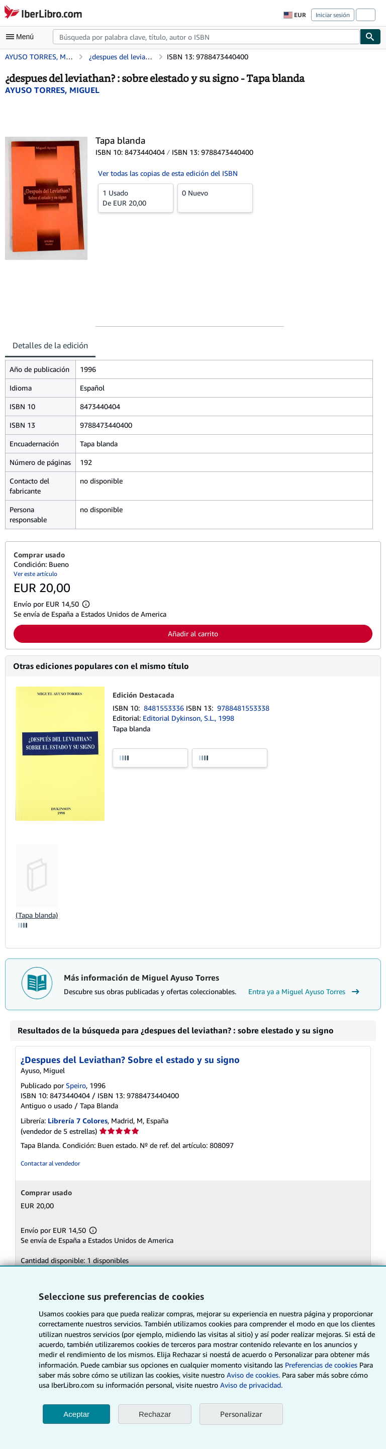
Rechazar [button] (155, 1414)
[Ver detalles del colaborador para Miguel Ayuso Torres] (52, 90)
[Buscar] (370, 36)
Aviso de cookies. (253, 1375)
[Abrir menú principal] (22, 36)
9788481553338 (243, 708)
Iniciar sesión (333, 15)
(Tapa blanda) (37, 915)
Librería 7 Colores (78, 1120)
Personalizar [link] (241, 1413)
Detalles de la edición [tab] (50, 345)
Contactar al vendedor (50, 1163)
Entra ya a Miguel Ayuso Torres (305, 992)
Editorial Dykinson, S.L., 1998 (188, 718)
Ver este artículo (35, 573)
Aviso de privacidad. (251, 1385)
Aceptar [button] (76, 1414)
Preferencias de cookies (321, 1365)
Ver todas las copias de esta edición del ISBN (168, 173)
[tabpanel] (189, 444)
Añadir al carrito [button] (193, 633)
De (136, 197)
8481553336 (165, 708)
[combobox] (206, 36)
